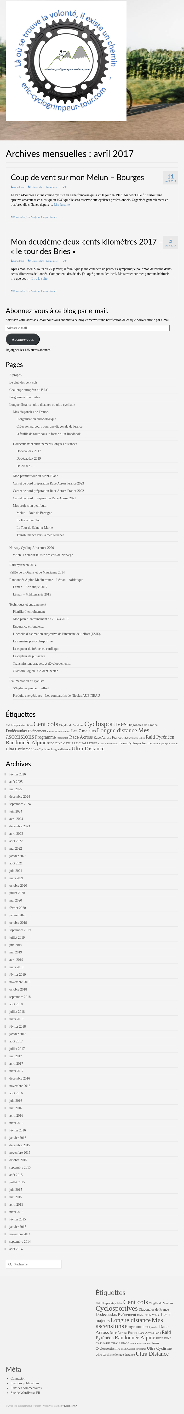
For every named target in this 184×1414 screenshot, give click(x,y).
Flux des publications (25, 1383)
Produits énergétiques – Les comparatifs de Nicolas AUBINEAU (56, 695)
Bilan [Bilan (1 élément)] (30, 725)
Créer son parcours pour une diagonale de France (49, 426)
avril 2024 (16, 819)
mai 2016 (15, 1108)
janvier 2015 (17, 1227)
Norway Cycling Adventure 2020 (31, 548)
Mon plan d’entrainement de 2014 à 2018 (41, 619)
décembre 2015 (19, 1145)
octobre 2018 (18, 989)
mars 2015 (16, 1212)
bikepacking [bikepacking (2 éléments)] (18, 725)
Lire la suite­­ (62, 204)
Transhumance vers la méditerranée (40, 535)
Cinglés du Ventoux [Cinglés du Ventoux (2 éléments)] (71, 725)
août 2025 (16, 782)
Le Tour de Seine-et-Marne (35, 527)
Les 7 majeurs (33, 217)
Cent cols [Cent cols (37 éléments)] (46, 724)
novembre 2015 (19, 1152)
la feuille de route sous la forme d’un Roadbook (48, 434)
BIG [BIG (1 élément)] (8, 725)
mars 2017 (16, 1071)
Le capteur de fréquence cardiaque (36, 649)
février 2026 (17, 774)
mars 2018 (16, 1019)
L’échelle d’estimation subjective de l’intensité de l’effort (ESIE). (57, 634)
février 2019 (17, 974)
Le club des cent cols (23, 382)
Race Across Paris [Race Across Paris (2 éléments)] (133, 737)
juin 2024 (15, 811)
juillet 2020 (17, 893)
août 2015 (16, 1175)
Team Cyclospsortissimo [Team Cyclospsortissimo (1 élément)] (165, 743)
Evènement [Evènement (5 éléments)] (37, 731)
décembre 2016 (19, 1078)
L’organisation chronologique (36, 419)
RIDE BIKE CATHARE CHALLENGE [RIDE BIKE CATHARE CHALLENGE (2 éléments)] (72, 743)
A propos (15, 375)
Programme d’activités (24, 397)
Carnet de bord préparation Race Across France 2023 (48, 483)
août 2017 (16, 1041)
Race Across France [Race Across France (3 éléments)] (107, 737)
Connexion (18, 1378)
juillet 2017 (17, 1049)
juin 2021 (15, 871)
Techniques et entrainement (27, 604)
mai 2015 (15, 1197)
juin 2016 (15, 1100)
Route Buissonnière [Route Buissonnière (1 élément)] (108, 743)
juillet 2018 (17, 1011)
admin (20, 186)
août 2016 (16, 1093)
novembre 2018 (19, 982)
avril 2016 (16, 1115)
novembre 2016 (19, 1086)
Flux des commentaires (26, 1388)
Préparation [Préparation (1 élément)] (62, 737)
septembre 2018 (20, 997)
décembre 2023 (19, 826)
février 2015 (17, 1219)
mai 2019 (15, 952)
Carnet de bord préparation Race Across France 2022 (48, 491)
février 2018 (17, 1026)
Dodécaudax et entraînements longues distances (45, 444)
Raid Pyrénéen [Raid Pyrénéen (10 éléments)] (160, 737)
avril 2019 (16, 960)
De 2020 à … (25, 466)
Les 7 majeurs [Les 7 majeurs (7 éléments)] (83, 730)
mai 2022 (15, 848)
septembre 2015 (20, 1167)
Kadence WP (70, 1405)
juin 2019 (15, 945)
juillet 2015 (17, 1182)
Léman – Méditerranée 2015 (32, 594)
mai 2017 (15, 1056)
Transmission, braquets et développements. (42, 663)
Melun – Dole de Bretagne (34, 513)
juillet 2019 (17, 937)
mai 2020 (15, 900)
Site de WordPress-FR (25, 1393)
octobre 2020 (18, 885)
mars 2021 (16, 878)
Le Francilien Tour (29, 520)
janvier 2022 (17, 856)
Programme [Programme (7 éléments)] (45, 737)
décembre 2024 (19, 796)
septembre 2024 (20, 804)
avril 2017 (16, 1063)
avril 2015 (16, 1204)
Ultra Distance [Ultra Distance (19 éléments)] (87, 748)
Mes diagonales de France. (31, 412)
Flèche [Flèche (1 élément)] (50, 731)
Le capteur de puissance (29, 656)
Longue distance (49, 217)
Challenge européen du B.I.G (29, 390)
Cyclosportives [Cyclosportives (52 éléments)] (105, 724)
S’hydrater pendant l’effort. (31, 688)
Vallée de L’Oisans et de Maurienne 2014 (37, 572)
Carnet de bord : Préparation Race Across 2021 (44, 498)
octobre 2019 (18, 922)
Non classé (52, 186)
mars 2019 (16, 967)
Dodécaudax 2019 (29, 458)
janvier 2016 (17, 1138)
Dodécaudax (19, 217)
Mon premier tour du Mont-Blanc (35, 476)
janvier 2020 (17, 915)
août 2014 (16, 1249)
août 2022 (16, 841)
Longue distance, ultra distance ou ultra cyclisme (42, 404)
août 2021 (16, 863)
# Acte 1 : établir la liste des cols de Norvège (43, 555)
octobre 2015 (18, 1160)
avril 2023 (16, 833)
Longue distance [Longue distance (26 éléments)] (117, 730)
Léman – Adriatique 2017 (30, 587)
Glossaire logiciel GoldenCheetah (35, 671)
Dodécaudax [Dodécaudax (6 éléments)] (16, 731)
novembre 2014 (19, 1234)
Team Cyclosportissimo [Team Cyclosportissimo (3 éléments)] (135, 743)
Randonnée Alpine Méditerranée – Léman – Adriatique (46, 580)
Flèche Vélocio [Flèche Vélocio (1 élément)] (62, 731)
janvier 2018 (17, 1034)
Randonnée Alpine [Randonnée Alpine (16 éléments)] (26, 743)
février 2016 (17, 1130)
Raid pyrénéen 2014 (22, 565)
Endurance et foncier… (28, 626)
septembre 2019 (20, 930)
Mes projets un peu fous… (31, 505)
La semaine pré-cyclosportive (33, 641)
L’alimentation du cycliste (26, 681)
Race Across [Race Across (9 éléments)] (81, 737)
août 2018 (16, 1004)
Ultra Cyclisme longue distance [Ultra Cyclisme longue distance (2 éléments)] (51, 749)
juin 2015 (15, 1189)
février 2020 (17, 908)
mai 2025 (15, 789)
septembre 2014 (20, 1241)
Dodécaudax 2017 (29, 451)
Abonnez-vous (23, 339)
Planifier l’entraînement (29, 611)
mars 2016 (16, 1123)
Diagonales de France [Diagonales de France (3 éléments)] (142, 725)
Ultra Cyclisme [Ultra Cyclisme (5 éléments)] (18, 749)
